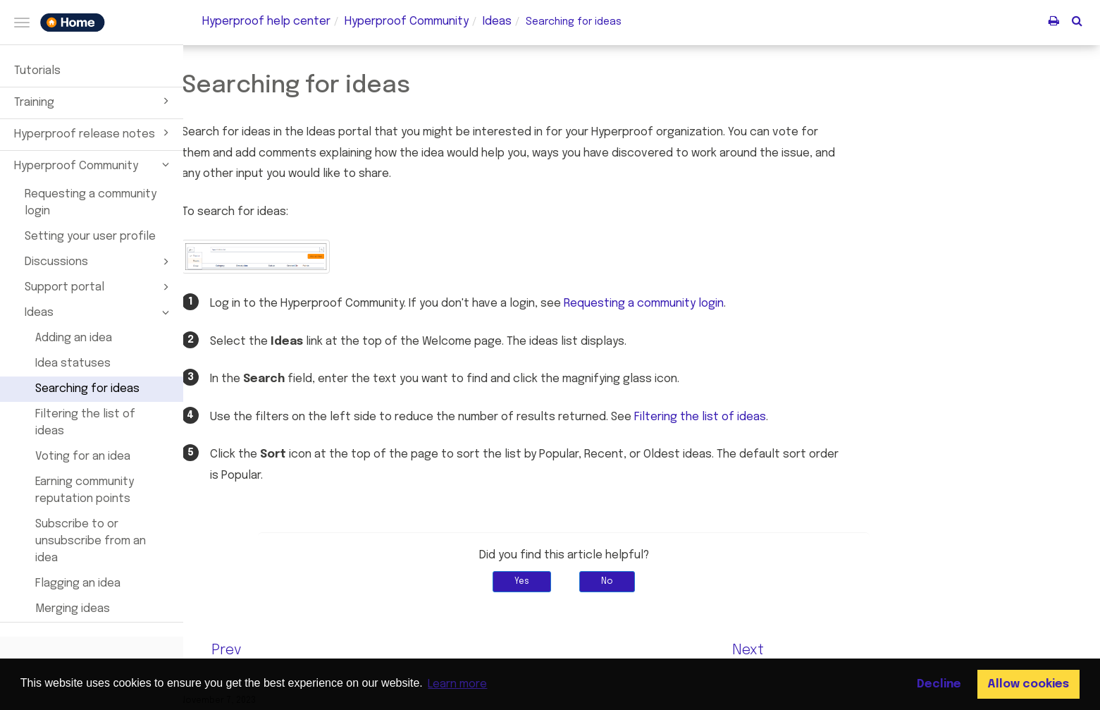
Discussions (99, 261)
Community (407, 21)
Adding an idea (73, 338)
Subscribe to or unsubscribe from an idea (90, 541)
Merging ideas (72, 609)
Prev (304, 650)
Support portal (99, 287)
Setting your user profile (90, 237)
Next (825, 650)
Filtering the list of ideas (85, 422)
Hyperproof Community (93, 164)
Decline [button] (939, 684)
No (685, 581)
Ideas (99, 312)
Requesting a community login (90, 202)
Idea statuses (73, 363)
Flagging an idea (77, 583)
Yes (600, 581)
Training (93, 101)
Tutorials (37, 71)
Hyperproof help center (266, 21)
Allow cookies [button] (1028, 684)
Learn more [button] (457, 684)
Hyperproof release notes (93, 132)
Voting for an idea (82, 457)
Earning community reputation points (84, 490)
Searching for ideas (87, 389)
